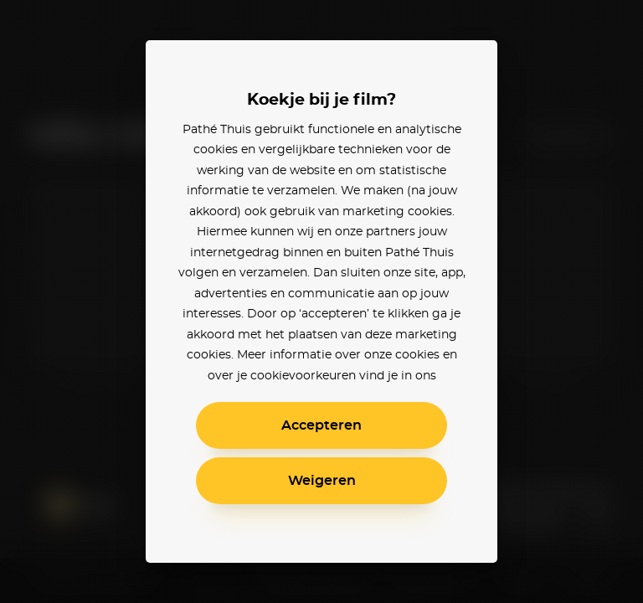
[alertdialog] (321, 301)
